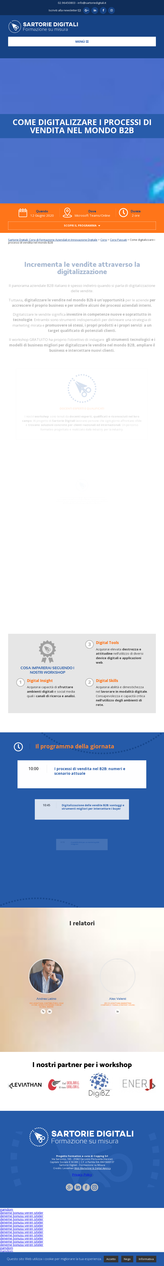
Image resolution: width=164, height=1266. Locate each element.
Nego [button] (127, 1259)
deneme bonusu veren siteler (21, 1213)
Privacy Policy (82, 1174)
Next (154, 1085)
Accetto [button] (111, 1259)
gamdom (6, 1209)
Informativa (146, 1259)
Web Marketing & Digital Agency (92, 1168)
